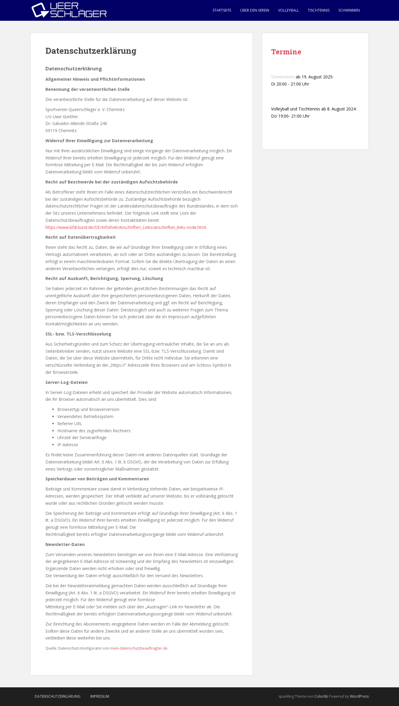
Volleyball (288, 10)
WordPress (359, 696)
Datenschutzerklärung (57, 696)
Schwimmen (349, 10)
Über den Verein (254, 10)
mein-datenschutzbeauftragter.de (138, 648)
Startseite (222, 10)
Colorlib (321, 696)
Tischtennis (319, 10)
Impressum (99, 696)
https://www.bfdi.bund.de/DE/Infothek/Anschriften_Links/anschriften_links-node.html (125, 227)
